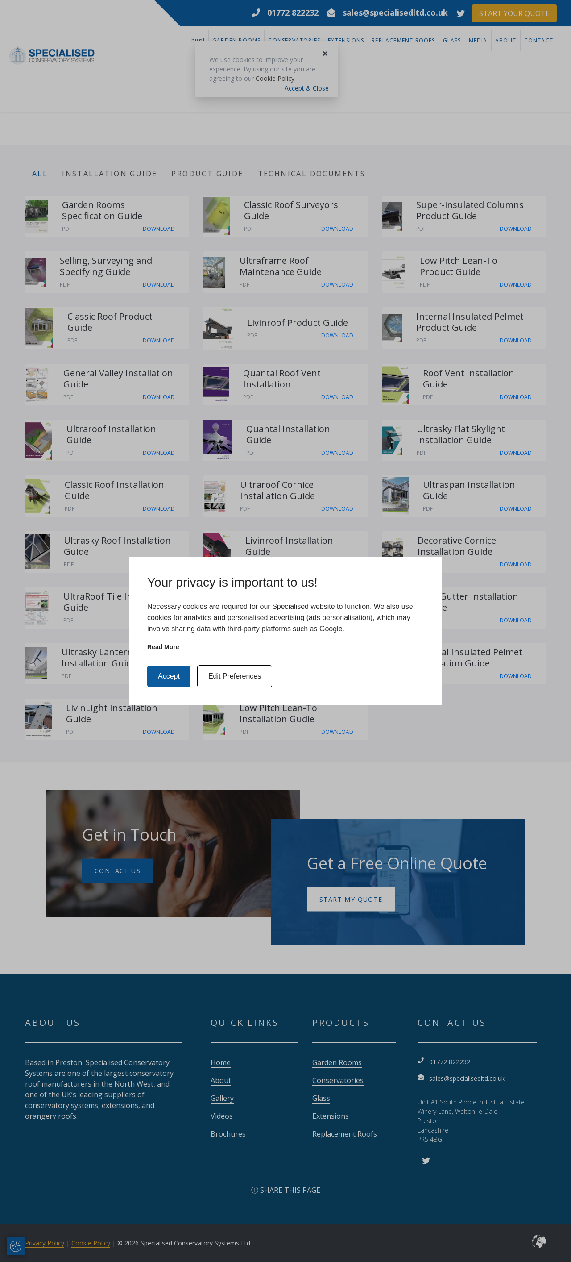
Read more (163, 646)
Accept (169, 676)
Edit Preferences (234, 676)
